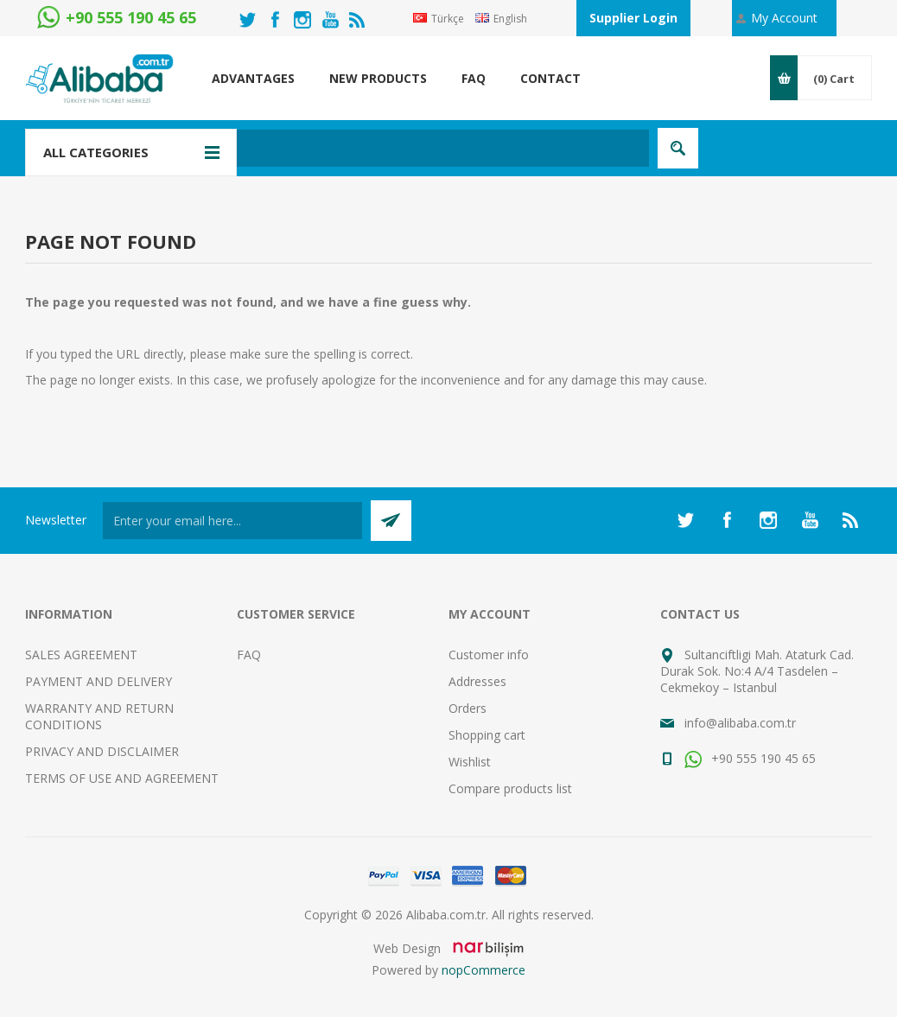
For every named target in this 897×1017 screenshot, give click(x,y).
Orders (467, 708)
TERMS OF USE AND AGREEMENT (122, 778)
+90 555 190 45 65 (750, 758)
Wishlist (469, 761)
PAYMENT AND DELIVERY (98, 681)
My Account (784, 18)
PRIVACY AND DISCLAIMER (102, 751)
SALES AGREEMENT (81, 654)
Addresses (477, 681)
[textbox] (366, 148)
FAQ (249, 654)
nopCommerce (483, 970)
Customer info (488, 654)
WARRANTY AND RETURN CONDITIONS (99, 716)
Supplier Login (633, 18)
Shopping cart (486, 735)
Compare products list (510, 788)
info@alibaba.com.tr (740, 723)
